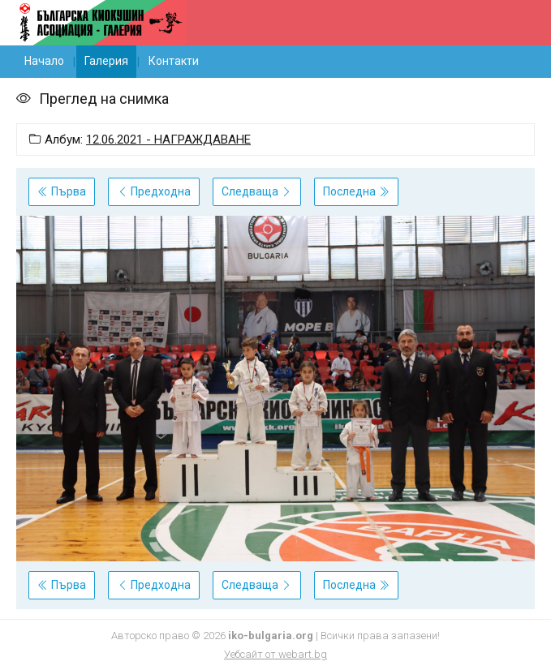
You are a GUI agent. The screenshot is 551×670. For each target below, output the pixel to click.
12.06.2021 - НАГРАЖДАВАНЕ (168, 139)
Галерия (106, 60)
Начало (44, 60)
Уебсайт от (275, 654)
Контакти (174, 60)
